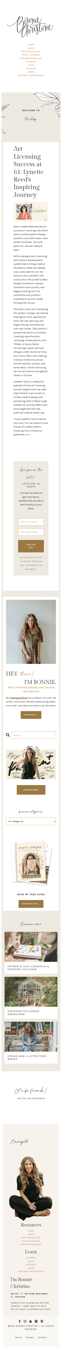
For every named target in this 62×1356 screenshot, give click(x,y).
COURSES (31, 61)
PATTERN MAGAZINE (31, 58)
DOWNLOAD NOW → (31, 904)
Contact (42, 1337)
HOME (31, 44)
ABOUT (31, 48)
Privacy (30, 1337)
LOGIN (31, 72)
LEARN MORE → (31, 715)
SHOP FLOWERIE (31, 55)
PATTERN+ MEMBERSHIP (31, 75)
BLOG (31, 65)
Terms (18, 1337)
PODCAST (31, 68)
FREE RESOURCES (31, 51)
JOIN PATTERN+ (31, 790)
